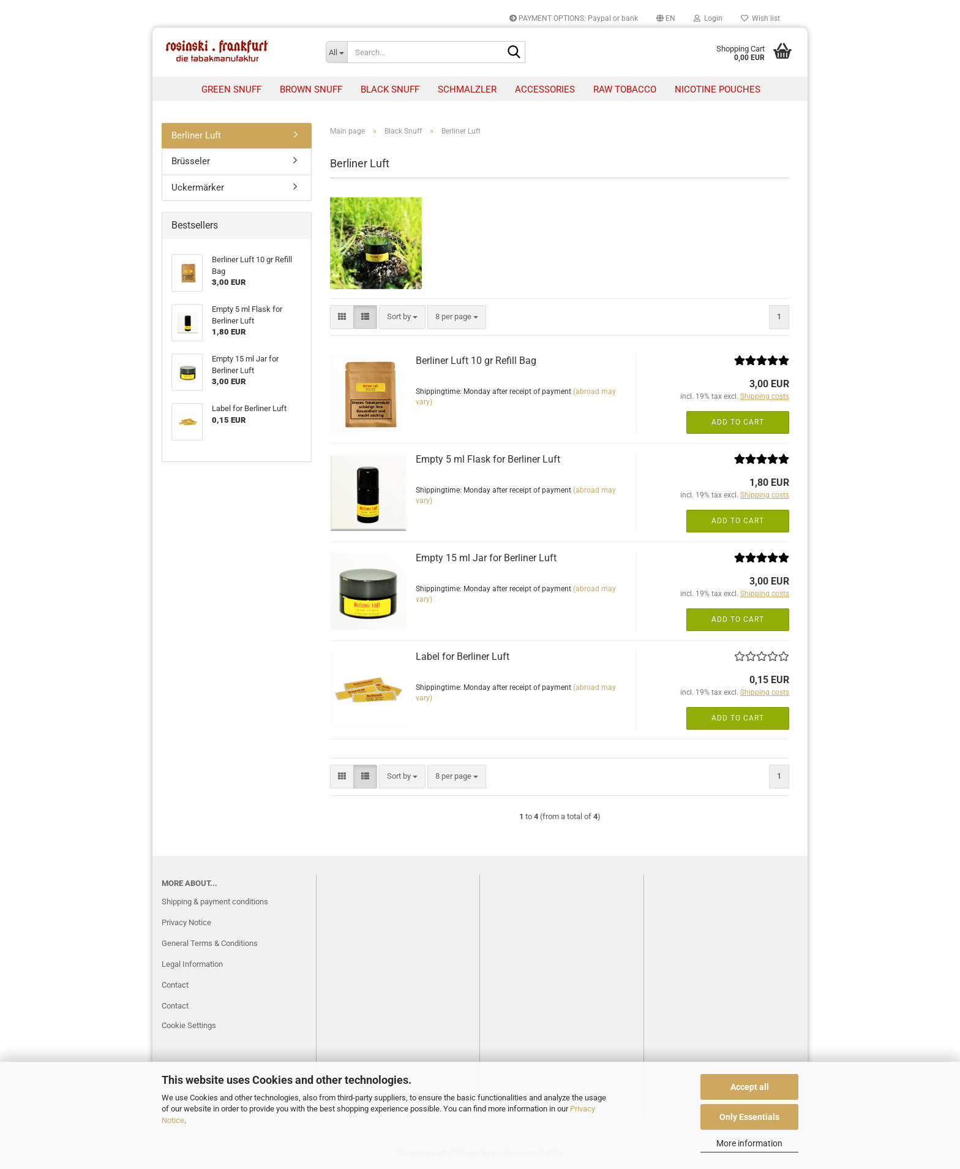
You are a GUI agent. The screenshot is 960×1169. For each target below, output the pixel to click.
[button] (665, 18)
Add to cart (737, 422)
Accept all (749, 1087)
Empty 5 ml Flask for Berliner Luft (488, 459)
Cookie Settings (189, 1025)
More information (749, 1143)
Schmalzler (467, 89)
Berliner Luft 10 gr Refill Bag (476, 360)
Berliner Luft (196, 135)
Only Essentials (749, 1117)
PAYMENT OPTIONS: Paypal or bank (573, 18)
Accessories (545, 89)
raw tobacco (624, 89)
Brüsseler (190, 161)
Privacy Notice (186, 922)
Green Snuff (231, 89)
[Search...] (337, 52)
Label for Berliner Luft (462, 656)
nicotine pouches (717, 89)
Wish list (760, 18)
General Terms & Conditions (210, 943)
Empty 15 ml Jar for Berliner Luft (486, 558)
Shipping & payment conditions (215, 901)
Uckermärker (197, 187)
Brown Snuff (311, 89)
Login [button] (708, 18)
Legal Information (192, 964)
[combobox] (402, 317)
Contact (175, 984)
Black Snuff (390, 89)
